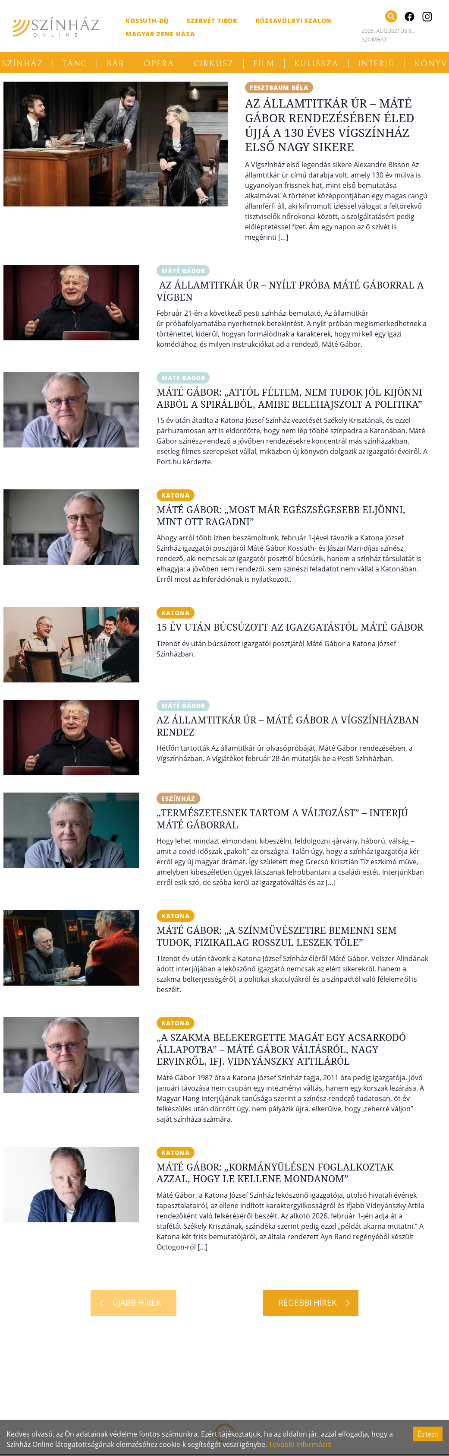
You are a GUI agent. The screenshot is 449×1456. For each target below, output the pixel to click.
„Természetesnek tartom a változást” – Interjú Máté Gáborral (282, 818)
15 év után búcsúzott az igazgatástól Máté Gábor (290, 626)
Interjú (376, 63)
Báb (115, 63)
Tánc (75, 63)
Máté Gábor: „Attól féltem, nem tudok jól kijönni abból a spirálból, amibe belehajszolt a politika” (289, 397)
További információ (300, 1444)
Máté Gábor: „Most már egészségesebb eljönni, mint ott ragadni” (281, 515)
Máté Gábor (183, 270)
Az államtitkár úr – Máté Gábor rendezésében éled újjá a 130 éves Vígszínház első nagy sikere (329, 125)
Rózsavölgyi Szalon (293, 20)
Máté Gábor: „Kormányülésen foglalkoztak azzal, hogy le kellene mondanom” (275, 1172)
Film (264, 63)
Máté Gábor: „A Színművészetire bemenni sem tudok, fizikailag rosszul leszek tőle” (277, 935)
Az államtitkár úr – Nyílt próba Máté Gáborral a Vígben (290, 290)
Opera (159, 63)
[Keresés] (391, 16)
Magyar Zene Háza (160, 34)
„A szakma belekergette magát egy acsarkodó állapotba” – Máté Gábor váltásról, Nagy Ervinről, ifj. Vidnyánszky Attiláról (281, 1049)
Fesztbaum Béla (279, 87)
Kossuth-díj (147, 20)
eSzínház (178, 798)
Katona (175, 495)
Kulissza (316, 63)
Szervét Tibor (212, 20)
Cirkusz (214, 63)
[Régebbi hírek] (310, 1303)
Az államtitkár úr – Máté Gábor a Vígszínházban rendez (288, 725)
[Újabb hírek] (133, 1303)
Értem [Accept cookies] (428, 1434)
